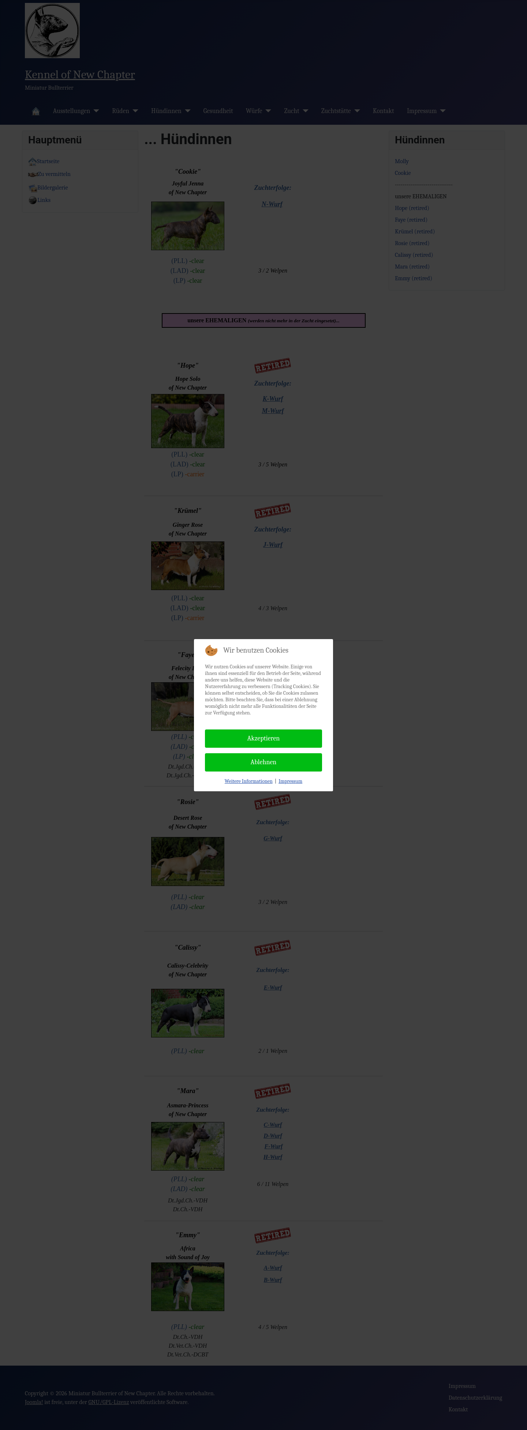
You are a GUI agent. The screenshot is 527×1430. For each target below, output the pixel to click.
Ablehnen (264, 762)
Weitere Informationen (249, 781)
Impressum (290, 781)
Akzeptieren (263, 738)
